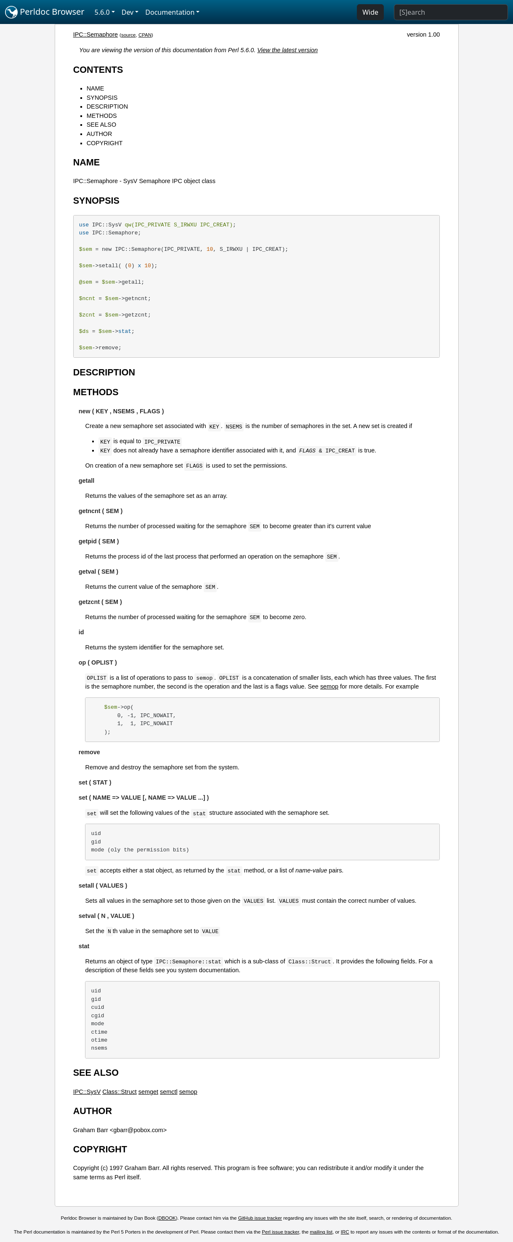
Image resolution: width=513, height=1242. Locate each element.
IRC (345, 1231)
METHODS (102, 115)
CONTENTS (98, 69)
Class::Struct (119, 1091)
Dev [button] (128, 12)
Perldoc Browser (45, 12)
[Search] (451, 12)
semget (148, 1091)
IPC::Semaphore (95, 34)
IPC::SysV (87, 1091)
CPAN (145, 34)
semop (329, 686)
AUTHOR (99, 133)
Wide (370, 12)
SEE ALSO (101, 124)
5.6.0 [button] (102, 12)
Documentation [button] (169, 12)
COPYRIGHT (105, 143)
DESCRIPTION (107, 106)
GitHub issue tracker (260, 1218)
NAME (95, 88)
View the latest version (287, 50)
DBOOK (167, 1218)
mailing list (321, 1231)
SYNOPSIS (102, 97)
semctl (169, 1091)
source (128, 34)
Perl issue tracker (280, 1231)
